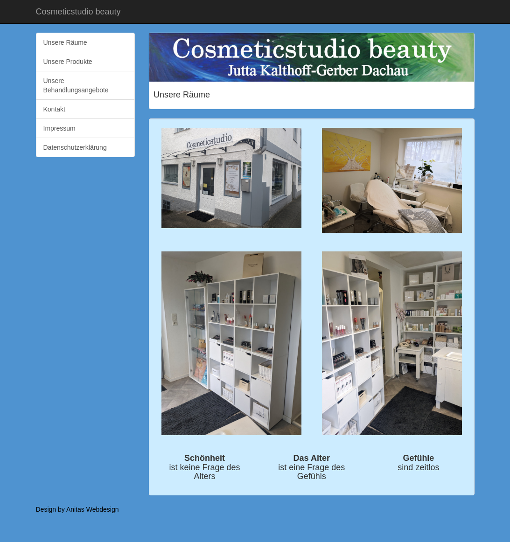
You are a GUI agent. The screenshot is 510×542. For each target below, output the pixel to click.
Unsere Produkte (67, 61)
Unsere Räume (65, 42)
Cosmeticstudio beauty (78, 11)
